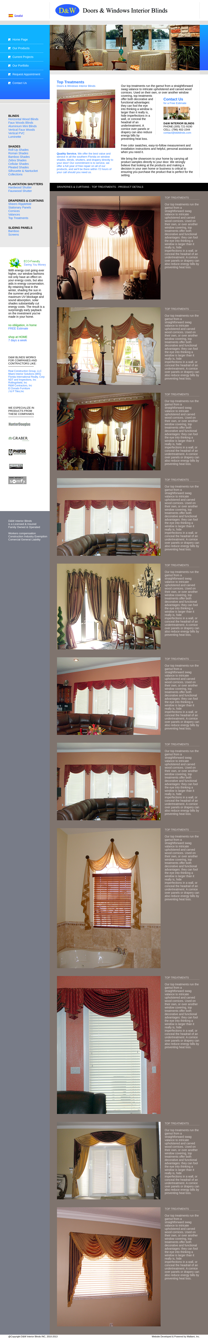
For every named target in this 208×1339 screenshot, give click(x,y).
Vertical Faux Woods (21, 129)
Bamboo (13, 231)
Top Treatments (18, 218)
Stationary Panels (19, 207)
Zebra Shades (17, 160)
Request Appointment (26, 74)
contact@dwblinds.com (177, 132)
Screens (13, 234)
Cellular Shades (18, 163)
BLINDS (13, 115)
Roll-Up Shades (18, 149)
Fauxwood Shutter (20, 191)
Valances (14, 214)
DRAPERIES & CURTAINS (26, 200)
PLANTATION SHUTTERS (25, 184)
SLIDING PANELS (20, 227)
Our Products (20, 48)
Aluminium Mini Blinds (22, 126)
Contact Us (19, 83)
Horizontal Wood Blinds (23, 119)
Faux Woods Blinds (20, 122)
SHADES (14, 146)
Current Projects (22, 57)
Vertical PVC (16, 133)
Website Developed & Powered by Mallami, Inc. (176, 1336)
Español (19, 15)
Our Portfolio (20, 65)
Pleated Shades (18, 167)
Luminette (14, 136)
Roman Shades (18, 153)
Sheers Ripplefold (19, 204)
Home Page (20, 39)
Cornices (14, 211)
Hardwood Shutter (20, 187)
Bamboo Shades (19, 156)
